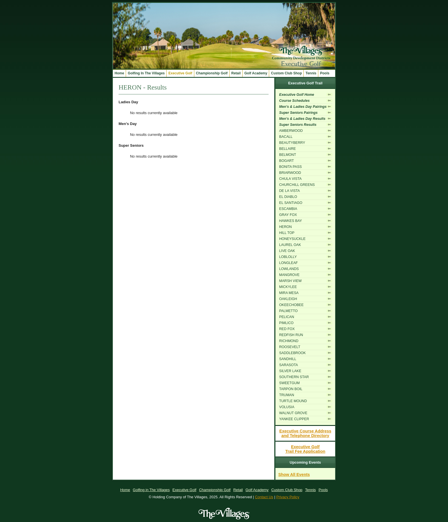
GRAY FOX (288, 215)
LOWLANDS (289, 269)
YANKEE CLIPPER (294, 419)
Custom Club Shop (287, 490)
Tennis (310, 73)
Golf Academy (257, 490)
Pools (324, 73)
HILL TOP (287, 233)
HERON (285, 227)
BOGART (286, 161)
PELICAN (286, 317)
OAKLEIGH (288, 299)
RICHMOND (288, 341)
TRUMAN (286, 395)
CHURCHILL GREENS (297, 185)
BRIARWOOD (290, 173)
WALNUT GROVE (293, 413)
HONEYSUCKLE (292, 239)
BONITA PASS (290, 167)
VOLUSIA (286, 407)
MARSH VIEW (290, 281)
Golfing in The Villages (151, 490)
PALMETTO (288, 311)
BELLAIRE (287, 149)
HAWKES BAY (290, 221)
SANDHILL (287, 359)
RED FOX (287, 329)
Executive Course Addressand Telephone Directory (305, 433)
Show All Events (294, 474)
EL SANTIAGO (290, 203)
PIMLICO (286, 323)
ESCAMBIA (288, 209)
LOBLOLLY (288, 257)
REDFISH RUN (291, 335)
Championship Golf (215, 490)
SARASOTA (288, 365)
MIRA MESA (289, 293)
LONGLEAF (288, 263)
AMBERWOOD (291, 131)
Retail (236, 73)
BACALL (286, 137)
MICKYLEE (288, 287)
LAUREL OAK (290, 245)
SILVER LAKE (290, 371)
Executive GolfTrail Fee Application (305, 449)
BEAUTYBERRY (292, 143)
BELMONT (287, 155)
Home (119, 73)
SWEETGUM (289, 383)
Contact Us (264, 497)
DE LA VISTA (289, 191)
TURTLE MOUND (293, 401)
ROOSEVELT (289, 347)
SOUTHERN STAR (294, 377)
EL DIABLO (288, 197)
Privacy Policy (287, 497)
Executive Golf (185, 490)
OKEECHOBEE (291, 305)
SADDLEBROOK (292, 353)
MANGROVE (289, 275)
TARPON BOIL (290, 389)
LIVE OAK (287, 251)
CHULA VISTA (290, 179)
